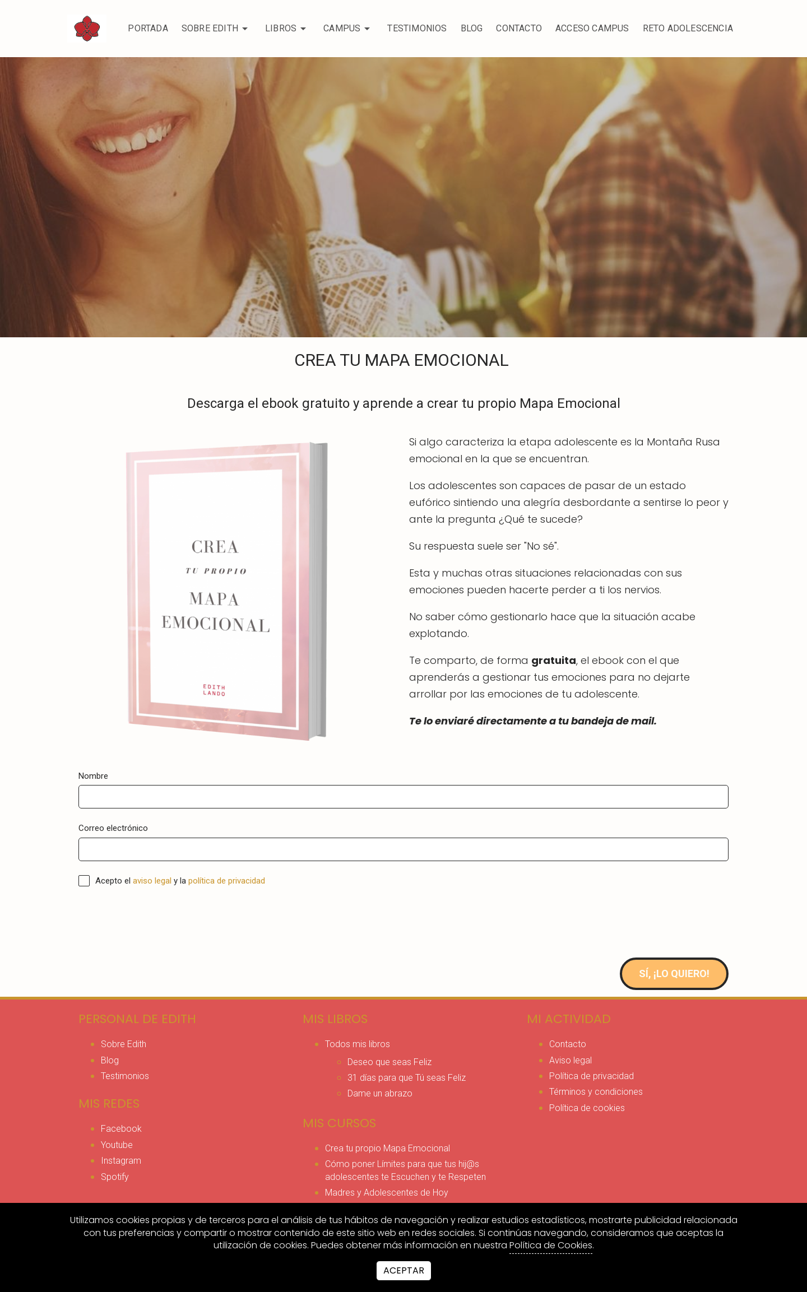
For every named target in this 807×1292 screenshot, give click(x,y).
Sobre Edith (217, 28)
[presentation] (163, 922)
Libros (287, 28)
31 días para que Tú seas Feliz (406, 1077)
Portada (148, 28)
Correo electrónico (113, 828)
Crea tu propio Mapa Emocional (387, 1148)
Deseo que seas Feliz (389, 1062)
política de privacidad (226, 881)
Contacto (519, 28)
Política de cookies (587, 1108)
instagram (121, 1160)
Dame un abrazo (379, 1093)
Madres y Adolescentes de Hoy (386, 1192)
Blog (472, 28)
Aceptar (403, 1270)
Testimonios (417, 28)
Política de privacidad (591, 1076)
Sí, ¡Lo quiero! (674, 973)
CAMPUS (348, 28)
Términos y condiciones (596, 1091)
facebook (121, 1128)
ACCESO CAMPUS (592, 28)
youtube (117, 1145)
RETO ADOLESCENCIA (688, 28)
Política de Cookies (550, 1245)
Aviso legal (570, 1060)
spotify (115, 1177)
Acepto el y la (171, 880)
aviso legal (152, 881)
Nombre (93, 776)
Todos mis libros (357, 1044)
